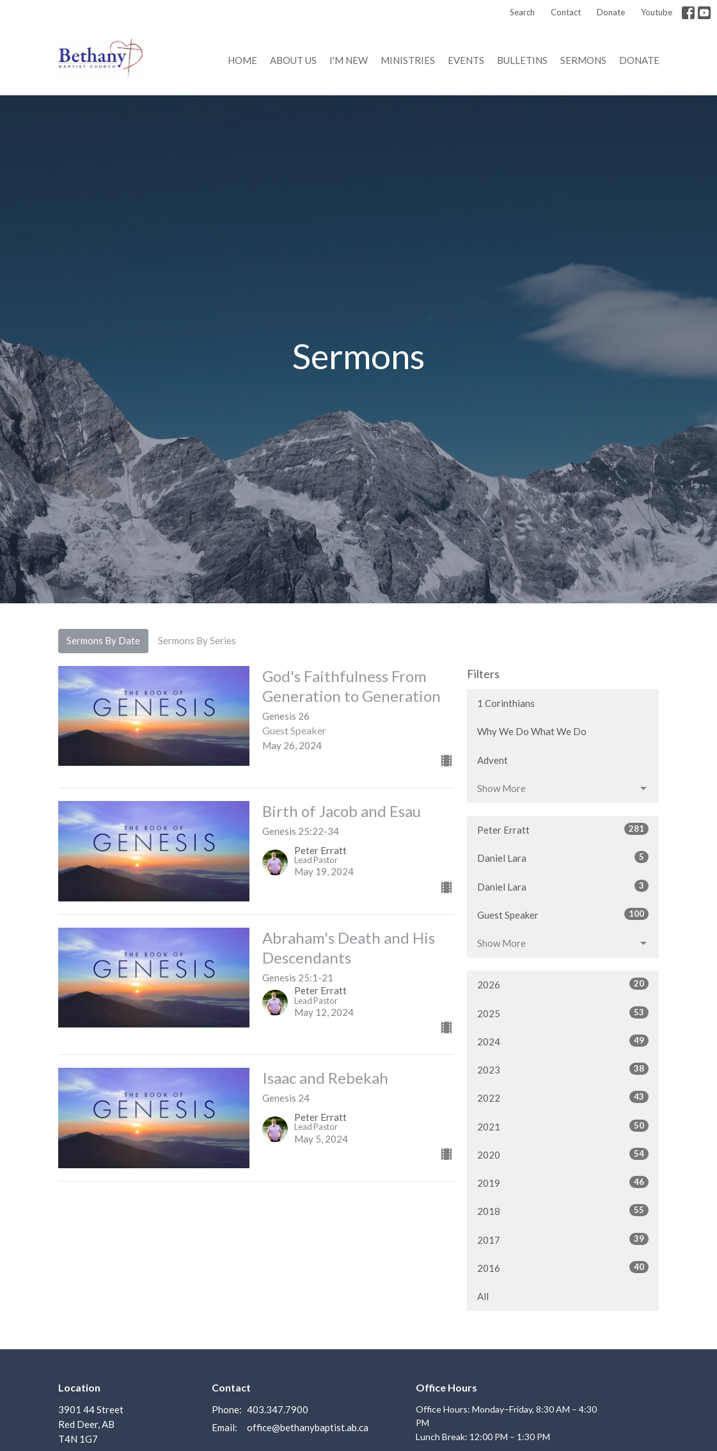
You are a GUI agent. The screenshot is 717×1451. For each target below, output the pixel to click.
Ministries (408, 60)
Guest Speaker (563, 914)
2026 (563, 984)
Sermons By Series (197, 640)
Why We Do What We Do (532, 731)
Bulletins (522, 60)
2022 (563, 1097)
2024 (563, 1041)
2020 (563, 1154)
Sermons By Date (103, 640)
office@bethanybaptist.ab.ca (307, 1427)
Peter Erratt (563, 829)
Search (522, 12)
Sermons (583, 60)
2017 (563, 1239)
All (483, 1296)
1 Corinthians (506, 703)
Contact (566, 12)
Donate (611, 12)
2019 (563, 1182)
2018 (563, 1210)
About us (293, 60)
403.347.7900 (277, 1409)
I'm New (348, 60)
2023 (563, 1069)
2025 (563, 1012)
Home (242, 60)
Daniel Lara (563, 857)
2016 (563, 1267)
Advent (492, 760)
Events (466, 60)
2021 (563, 1126)
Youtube (656, 12)
